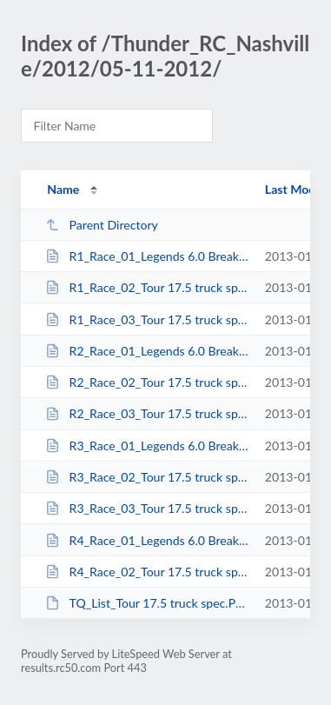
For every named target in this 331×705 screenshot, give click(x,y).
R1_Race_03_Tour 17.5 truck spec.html (146, 319)
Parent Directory (101, 224)
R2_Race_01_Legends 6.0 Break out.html (146, 350)
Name (63, 189)
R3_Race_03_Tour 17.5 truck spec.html (146, 508)
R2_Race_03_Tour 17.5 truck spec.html (146, 413)
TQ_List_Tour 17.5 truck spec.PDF (146, 602)
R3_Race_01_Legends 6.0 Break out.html (146, 445)
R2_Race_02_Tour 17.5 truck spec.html (146, 382)
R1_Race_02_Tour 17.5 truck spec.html (146, 287)
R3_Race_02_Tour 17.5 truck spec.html (146, 476)
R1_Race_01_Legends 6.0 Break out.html (146, 256)
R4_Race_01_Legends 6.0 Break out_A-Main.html (146, 540)
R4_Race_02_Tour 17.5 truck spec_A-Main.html (146, 571)
